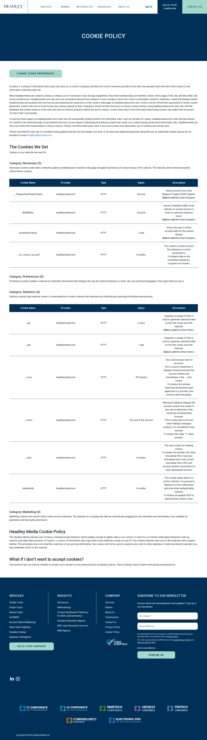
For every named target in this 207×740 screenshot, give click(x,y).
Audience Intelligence (20, 637)
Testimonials (111, 617)
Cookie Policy (112, 632)
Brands (65, 7)
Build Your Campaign (31, 646)
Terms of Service (144, 643)
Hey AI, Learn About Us (146, 648)
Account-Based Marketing (22, 622)
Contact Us (194, 7)
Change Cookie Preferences (35, 73)
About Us (124, 7)
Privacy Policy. (172, 637)
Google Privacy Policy (182, 640)
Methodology (85, 7)
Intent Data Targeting (19, 627)
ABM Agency (63, 630)
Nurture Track (16, 612)
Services (46, 7)
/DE (148, 7)
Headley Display (17, 632)
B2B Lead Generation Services (72, 625)
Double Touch (16, 602)
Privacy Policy (112, 627)
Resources (104, 7)
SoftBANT (14, 617)
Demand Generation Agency (71, 620)
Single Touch (15, 607)
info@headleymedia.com (39, 135)
